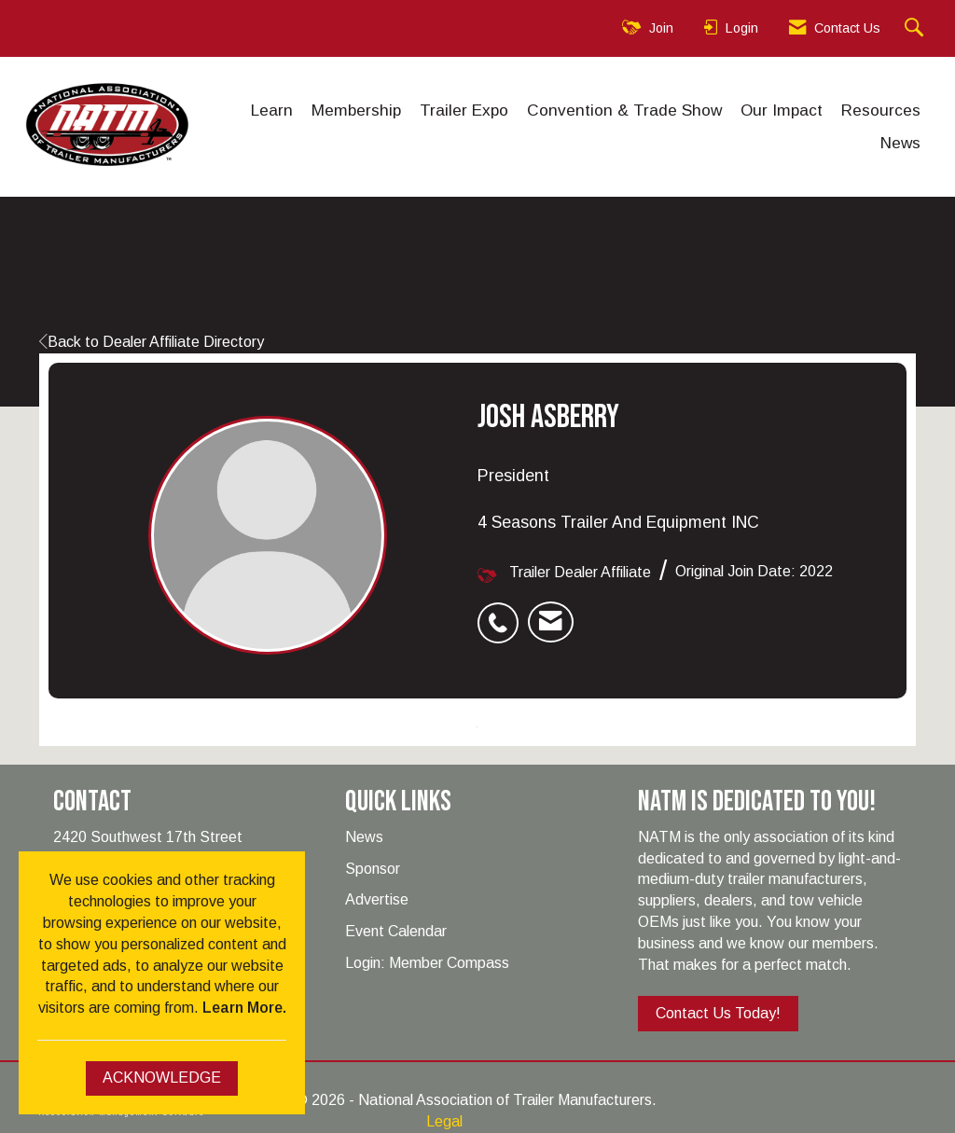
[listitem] (503, 612)
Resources (880, 110)
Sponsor (372, 869)
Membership (356, 110)
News (900, 142)
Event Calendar (396, 931)
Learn (272, 110)
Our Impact (781, 110)
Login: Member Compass (427, 963)
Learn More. (244, 1008)
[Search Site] (916, 28)
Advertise (376, 899)
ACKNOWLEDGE (162, 1077)
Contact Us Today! (718, 1013)
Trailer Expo (464, 110)
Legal (444, 1121)
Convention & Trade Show (624, 110)
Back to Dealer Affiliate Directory (151, 342)
